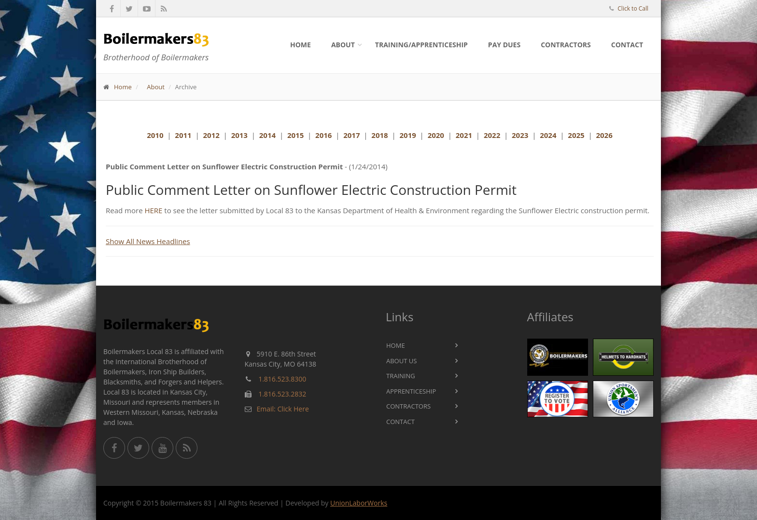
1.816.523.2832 (282, 393)
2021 (464, 135)
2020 (436, 135)
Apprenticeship (411, 391)
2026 (604, 135)
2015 (295, 135)
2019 (407, 135)
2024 (548, 135)
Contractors (566, 44)
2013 (239, 135)
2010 (155, 135)
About (343, 44)
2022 (492, 135)
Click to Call (632, 8)
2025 (576, 135)
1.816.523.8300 (282, 378)
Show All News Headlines (148, 241)
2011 (183, 135)
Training (400, 375)
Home (300, 44)
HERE (153, 210)
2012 (211, 135)
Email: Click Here (283, 408)
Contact (627, 44)
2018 (379, 135)
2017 (351, 135)
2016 (323, 135)
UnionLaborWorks (358, 502)
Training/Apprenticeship (421, 44)
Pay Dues (504, 44)
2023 (520, 135)
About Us (401, 360)
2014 (267, 135)
